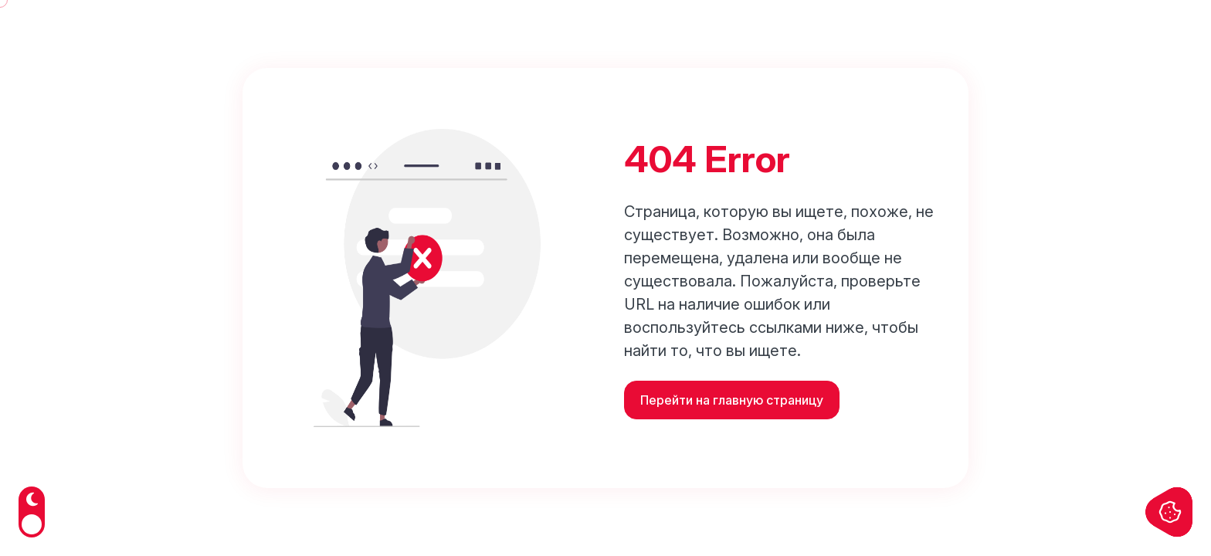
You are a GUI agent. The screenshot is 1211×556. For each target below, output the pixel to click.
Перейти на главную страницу (731, 400)
